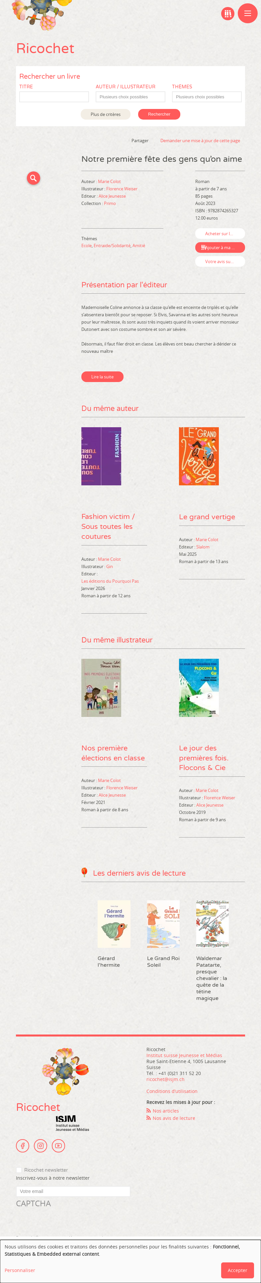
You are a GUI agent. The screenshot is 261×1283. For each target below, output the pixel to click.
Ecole (86, 245)
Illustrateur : (93, 189)
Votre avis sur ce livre (225, 261)
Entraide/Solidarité (112, 245)
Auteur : (89, 181)
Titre (26, 87)
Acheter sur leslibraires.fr (225, 234)
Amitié (138, 245)
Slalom (203, 546)
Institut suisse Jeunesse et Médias (72, 1123)
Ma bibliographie (227, 13)
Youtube (58, 1146)
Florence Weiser (121, 189)
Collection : (92, 203)
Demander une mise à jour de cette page (200, 141)
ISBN (200, 211)
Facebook (22, 1146)
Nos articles (166, 1111)
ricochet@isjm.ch (165, 1079)
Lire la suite (102, 377)
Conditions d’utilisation (172, 1091)
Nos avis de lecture (174, 1118)
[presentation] (66, 1222)
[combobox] (130, 96)
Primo (110, 203)
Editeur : (90, 196)
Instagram (40, 1146)
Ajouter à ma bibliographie (225, 247)
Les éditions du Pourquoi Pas (110, 581)
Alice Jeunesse (112, 196)
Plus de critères (106, 114)
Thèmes (182, 87)
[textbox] (134, 97)
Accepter (237, 1270)
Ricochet (45, 48)
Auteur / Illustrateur (125, 87)
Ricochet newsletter (46, 1170)
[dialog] (130, 1261)
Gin (109, 566)
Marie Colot (109, 181)
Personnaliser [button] (20, 1270)
